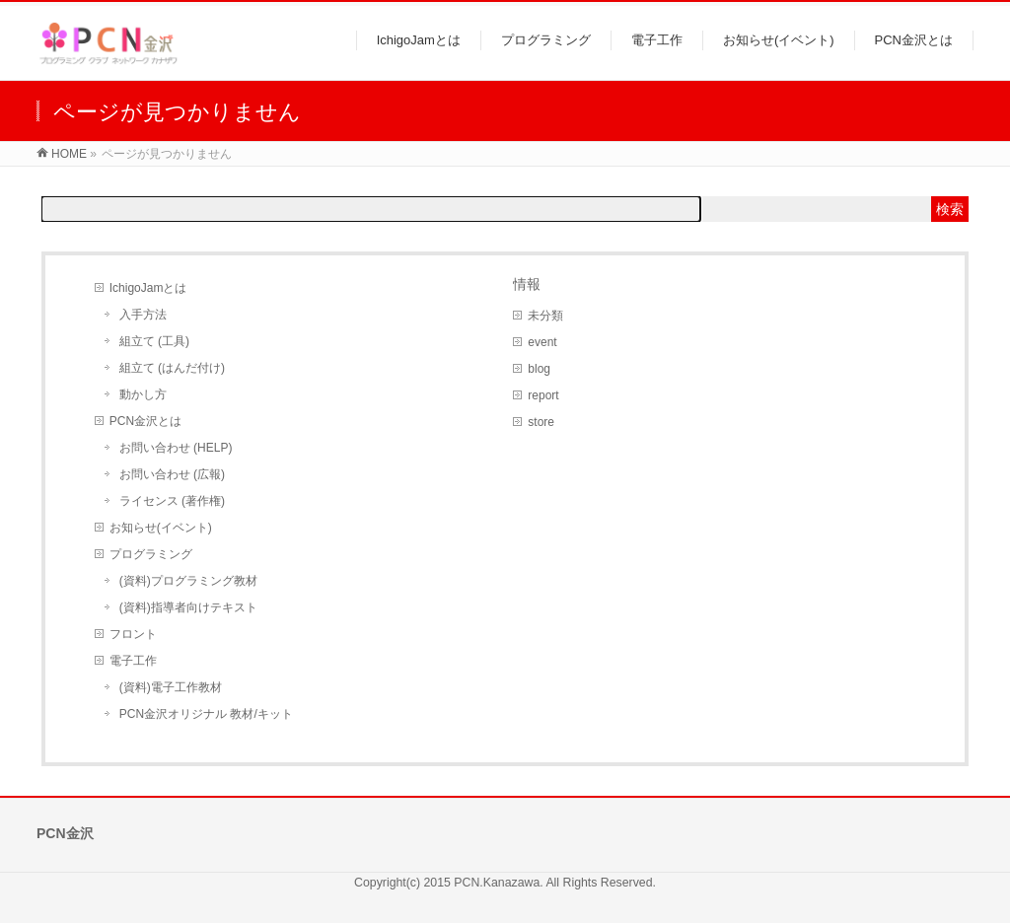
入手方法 (143, 314)
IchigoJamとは (148, 288)
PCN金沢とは (145, 421)
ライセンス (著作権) (172, 501)
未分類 (545, 315)
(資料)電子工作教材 (170, 687)
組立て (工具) (154, 341)
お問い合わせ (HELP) (176, 448)
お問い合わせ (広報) (172, 474)
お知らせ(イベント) (160, 527)
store (541, 422)
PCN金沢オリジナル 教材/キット (206, 714)
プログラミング (150, 554)
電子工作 (133, 661)
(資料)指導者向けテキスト (188, 607)
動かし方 (143, 394)
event (542, 342)
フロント (133, 634)
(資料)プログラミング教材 (188, 581)
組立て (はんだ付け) (172, 368)
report (543, 395)
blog (539, 369)
